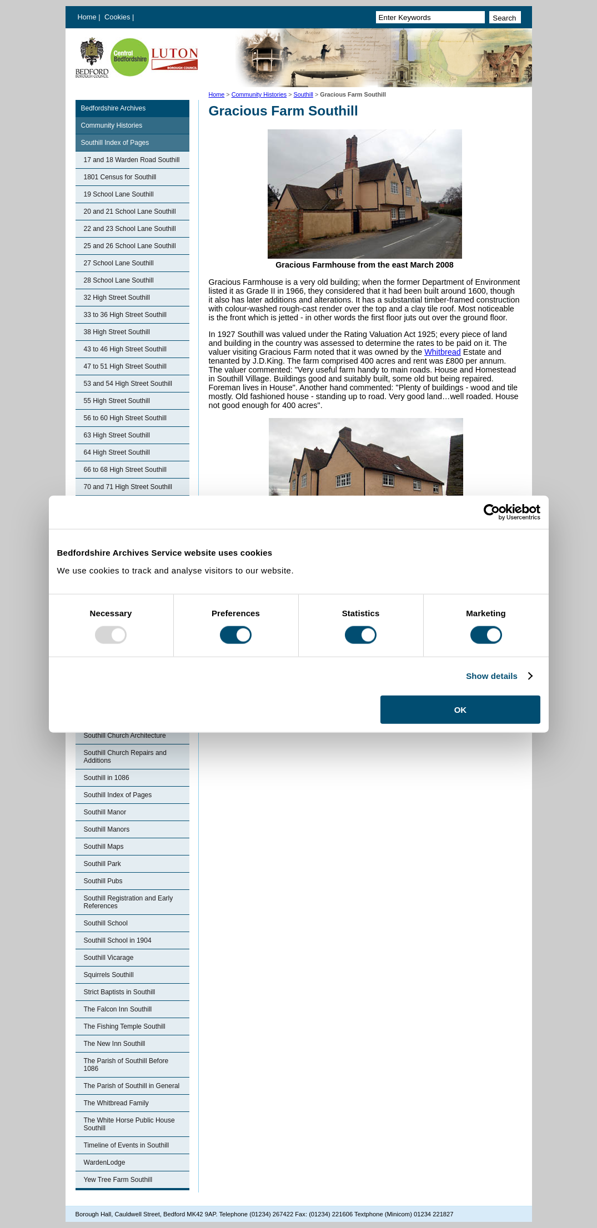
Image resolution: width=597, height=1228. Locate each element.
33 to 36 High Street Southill (125, 315)
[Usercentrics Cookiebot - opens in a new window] (491, 512)
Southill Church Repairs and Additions (125, 756)
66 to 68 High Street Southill (125, 470)
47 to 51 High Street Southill (125, 366)
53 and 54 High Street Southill (128, 383)
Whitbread (442, 352)
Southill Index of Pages (115, 143)
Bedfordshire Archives (113, 108)
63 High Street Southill (117, 435)
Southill (303, 94)
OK (460, 709)
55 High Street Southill (117, 401)
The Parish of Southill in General (132, 1086)
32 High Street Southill (117, 297)
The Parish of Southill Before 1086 (126, 1065)
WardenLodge (105, 1162)
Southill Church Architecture (125, 735)
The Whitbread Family (116, 1103)
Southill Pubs (103, 881)
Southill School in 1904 (118, 940)
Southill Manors (107, 829)
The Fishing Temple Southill (124, 1026)
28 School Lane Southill (119, 280)
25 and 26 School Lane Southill (130, 246)
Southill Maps (104, 846)
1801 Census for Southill (120, 177)
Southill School (106, 923)
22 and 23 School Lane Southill (130, 229)
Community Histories (259, 94)
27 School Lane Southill (119, 263)
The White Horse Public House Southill (129, 1124)
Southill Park (102, 864)
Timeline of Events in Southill (126, 1145)
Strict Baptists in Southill (119, 992)
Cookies (118, 17)
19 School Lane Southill (119, 194)
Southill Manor (105, 812)
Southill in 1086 (106, 778)
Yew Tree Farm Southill (118, 1180)
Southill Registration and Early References (128, 902)
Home (87, 17)
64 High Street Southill (117, 452)
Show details (492, 676)
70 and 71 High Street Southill (128, 487)
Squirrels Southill (109, 975)
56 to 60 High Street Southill (125, 418)
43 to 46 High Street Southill (125, 349)
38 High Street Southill (117, 332)
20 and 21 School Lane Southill (130, 211)
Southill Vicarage (109, 958)
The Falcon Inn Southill (118, 1009)
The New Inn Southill (115, 1044)
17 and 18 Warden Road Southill (132, 160)
